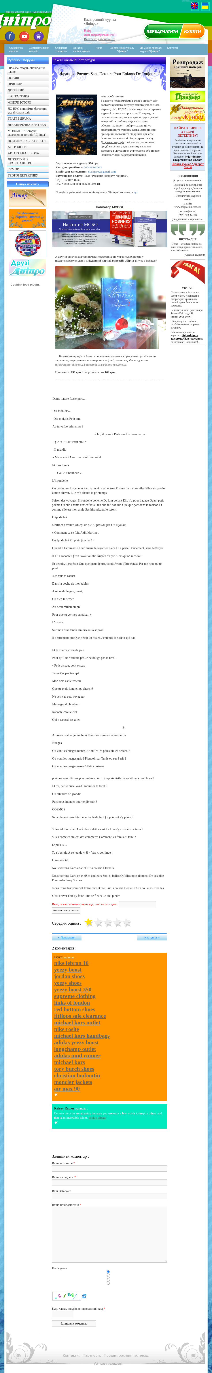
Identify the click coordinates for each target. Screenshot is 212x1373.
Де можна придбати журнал (151, 49)
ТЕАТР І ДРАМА (19, 118)
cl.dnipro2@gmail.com (102, 171)
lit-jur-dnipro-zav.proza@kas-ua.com (187, 158)
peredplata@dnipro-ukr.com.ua (108, 364)
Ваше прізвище (62, 1163)
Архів (99, 47)
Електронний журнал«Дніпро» (100, 21)
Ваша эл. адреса (63, 1177)
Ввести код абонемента (99, 39)
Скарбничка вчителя (16, 49)
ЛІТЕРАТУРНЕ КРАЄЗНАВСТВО (20, 161)
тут (136, 192)
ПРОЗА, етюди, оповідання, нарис (26, 69)
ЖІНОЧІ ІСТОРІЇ (19, 102)
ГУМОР (13, 169)
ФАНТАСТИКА (18, 96)
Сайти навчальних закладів (39, 49)
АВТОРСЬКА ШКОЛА (23, 153)
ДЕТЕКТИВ (16, 90)
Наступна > (151, 937)
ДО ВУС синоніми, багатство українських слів (27, 110)
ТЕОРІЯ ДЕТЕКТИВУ (23, 175)
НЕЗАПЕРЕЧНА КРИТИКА (27, 124)
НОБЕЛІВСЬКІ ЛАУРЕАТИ (27, 141)
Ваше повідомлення (65, 1205)
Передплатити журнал (173, 32)
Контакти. (71, 1355)
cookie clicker (97, 1117)
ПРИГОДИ (15, 84)
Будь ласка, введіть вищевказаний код (77, 1308)
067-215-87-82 (93, 167)
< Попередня (66, 937)
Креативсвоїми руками (81, 49)
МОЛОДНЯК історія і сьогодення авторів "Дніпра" (27, 132)
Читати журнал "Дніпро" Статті (188, 166)
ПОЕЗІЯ (13, 78)
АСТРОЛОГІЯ (17, 147)
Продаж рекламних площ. (126, 1355)
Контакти (169, 49)
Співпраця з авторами (61, 49)
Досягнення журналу (122, 49)
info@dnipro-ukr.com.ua (70, 364)
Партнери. (92, 1355)
